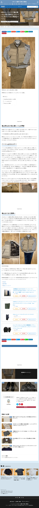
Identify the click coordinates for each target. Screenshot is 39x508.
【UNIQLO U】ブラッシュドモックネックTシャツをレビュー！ (6, 478)
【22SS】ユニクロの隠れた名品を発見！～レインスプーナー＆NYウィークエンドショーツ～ (25, 424)
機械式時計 (20, 6)
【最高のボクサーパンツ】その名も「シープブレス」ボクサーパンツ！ (24, 432)
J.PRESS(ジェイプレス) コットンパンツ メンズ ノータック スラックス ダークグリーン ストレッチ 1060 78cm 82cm (24, 303)
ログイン (11, 457)
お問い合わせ (12, 501)
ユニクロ (6, 6)
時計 (16, 3)
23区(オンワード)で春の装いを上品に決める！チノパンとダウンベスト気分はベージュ (20, 26)
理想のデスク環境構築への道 (33, 3)
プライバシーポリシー (25, 501)
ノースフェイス (15, 6)
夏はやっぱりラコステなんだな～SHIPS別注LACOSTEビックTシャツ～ (24, 417)
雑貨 (19, 3)
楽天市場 (4, 283)
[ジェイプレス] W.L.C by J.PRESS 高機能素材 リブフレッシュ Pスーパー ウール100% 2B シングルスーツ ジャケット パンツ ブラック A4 (24, 327)
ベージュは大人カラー (7, 101)
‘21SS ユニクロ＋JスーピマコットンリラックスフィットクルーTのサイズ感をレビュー (25, 446)
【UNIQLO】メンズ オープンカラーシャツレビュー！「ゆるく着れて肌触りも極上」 (19, 478)
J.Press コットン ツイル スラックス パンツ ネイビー (23, 314)
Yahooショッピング (7, 285)
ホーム (2, 3)
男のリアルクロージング (13, 21)
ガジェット (6, 3)
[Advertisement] (19, 113)
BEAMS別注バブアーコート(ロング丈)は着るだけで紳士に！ (24, 439)
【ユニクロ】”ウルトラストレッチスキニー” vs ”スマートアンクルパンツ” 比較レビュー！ (6, 492)
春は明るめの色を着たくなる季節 (9, 99)
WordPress (31, 505)
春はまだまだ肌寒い (7, 103)
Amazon (4, 281)
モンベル (10, 6)
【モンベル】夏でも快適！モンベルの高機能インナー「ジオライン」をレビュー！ (32, 478)
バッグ (10, 3)
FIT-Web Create (21, 505)
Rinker (17, 293)
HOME (3, 26)
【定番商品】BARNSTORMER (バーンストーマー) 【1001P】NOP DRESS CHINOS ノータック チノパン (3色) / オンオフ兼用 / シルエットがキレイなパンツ (24, 290)
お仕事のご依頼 (18, 501)
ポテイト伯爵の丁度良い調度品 (19, 1)
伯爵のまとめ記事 (24, 3)
